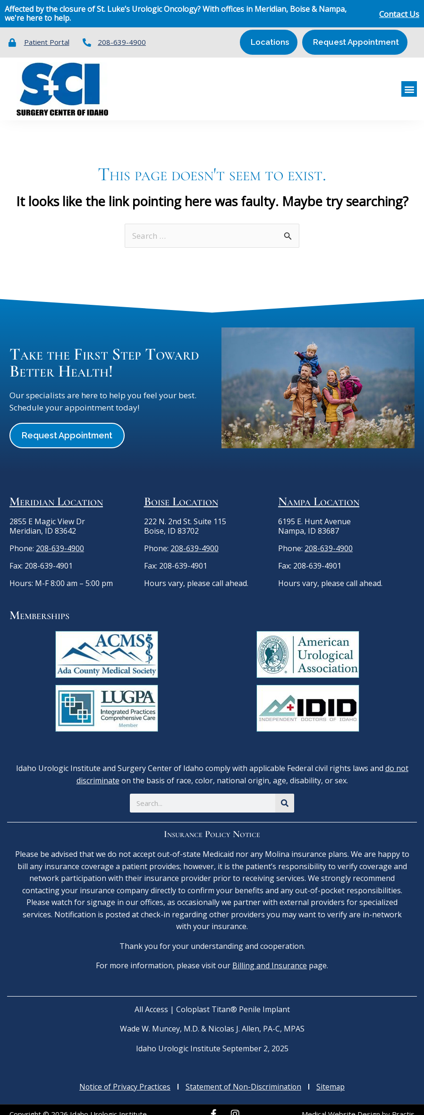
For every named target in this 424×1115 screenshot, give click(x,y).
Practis (403, 1105)
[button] (409, 84)
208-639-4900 (60, 539)
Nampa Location (318, 493)
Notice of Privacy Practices (123, 1078)
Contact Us (399, 13)
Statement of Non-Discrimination (244, 1078)
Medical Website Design (341, 1105)
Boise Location (181, 493)
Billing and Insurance (269, 957)
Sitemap (332, 1078)
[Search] (284, 794)
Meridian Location (56, 493)
